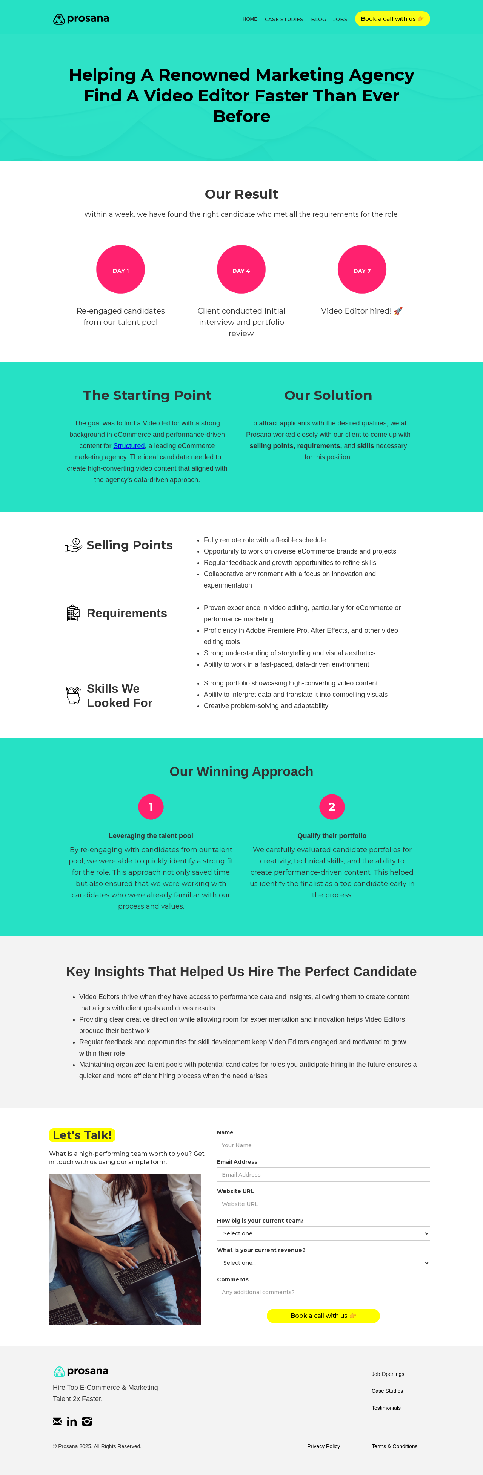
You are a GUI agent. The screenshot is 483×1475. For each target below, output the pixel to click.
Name (225, 1132)
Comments (233, 1279)
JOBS (341, 19)
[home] (81, 17)
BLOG (318, 19)
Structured (129, 446)
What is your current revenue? (261, 1250)
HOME (250, 19)
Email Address (237, 1161)
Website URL (235, 1191)
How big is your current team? (260, 1220)
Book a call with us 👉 (393, 18)
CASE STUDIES (284, 19)
